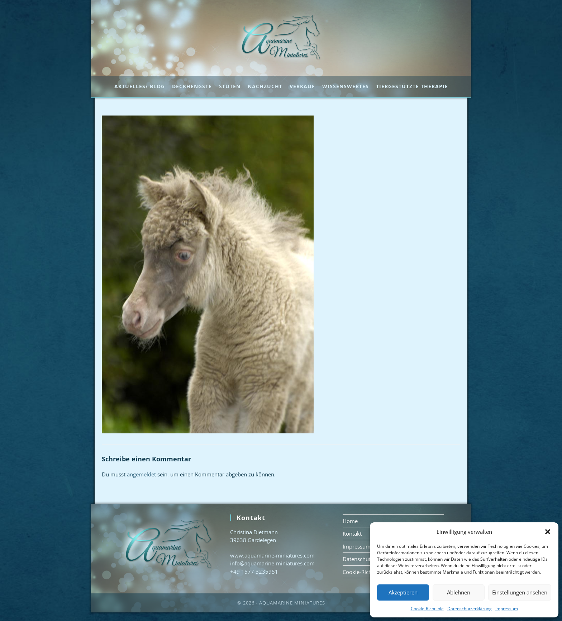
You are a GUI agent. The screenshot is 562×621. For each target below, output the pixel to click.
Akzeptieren (403, 592)
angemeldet (141, 482)
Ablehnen (458, 592)
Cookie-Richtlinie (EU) (369, 580)
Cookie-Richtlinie (427, 609)
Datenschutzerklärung (469, 609)
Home (350, 529)
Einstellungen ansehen (519, 592)
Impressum (506, 609)
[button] (547, 531)
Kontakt (352, 542)
